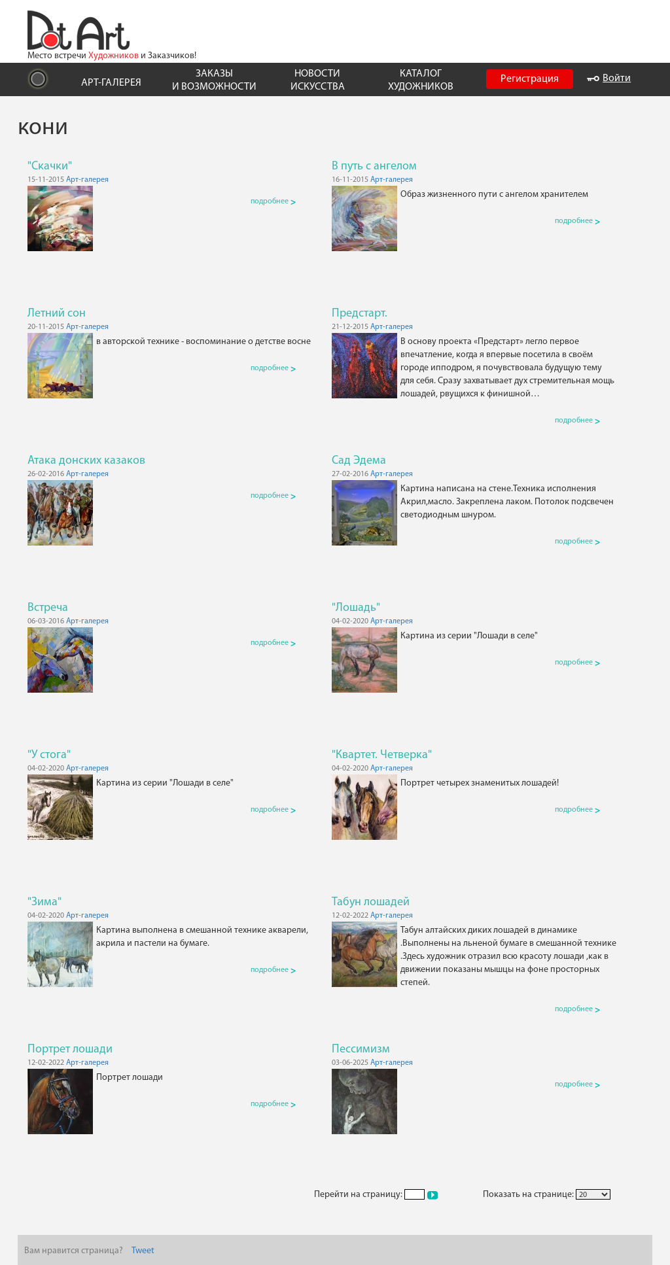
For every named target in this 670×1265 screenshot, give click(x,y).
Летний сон (56, 313)
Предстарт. (359, 313)
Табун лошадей (371, 902)
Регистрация (530, 79)
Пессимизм (361, 1049)
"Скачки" (49, 166)
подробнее (273, 201)
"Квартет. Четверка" (382, 755)
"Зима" (44, 902)
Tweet (143, 1251)
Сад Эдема (359, 461)
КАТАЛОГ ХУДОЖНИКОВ (420, 80)
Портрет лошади (70, 1049)
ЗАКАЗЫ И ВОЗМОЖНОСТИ (214, 80)
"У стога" (49, 755)
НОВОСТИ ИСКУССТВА (318, 80)
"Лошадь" (356, 608)
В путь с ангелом (374, 166)
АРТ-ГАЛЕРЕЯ (111, 83)
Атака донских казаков (86, 461)
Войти (609, 78)
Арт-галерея (87, 180)
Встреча (47, 608)
